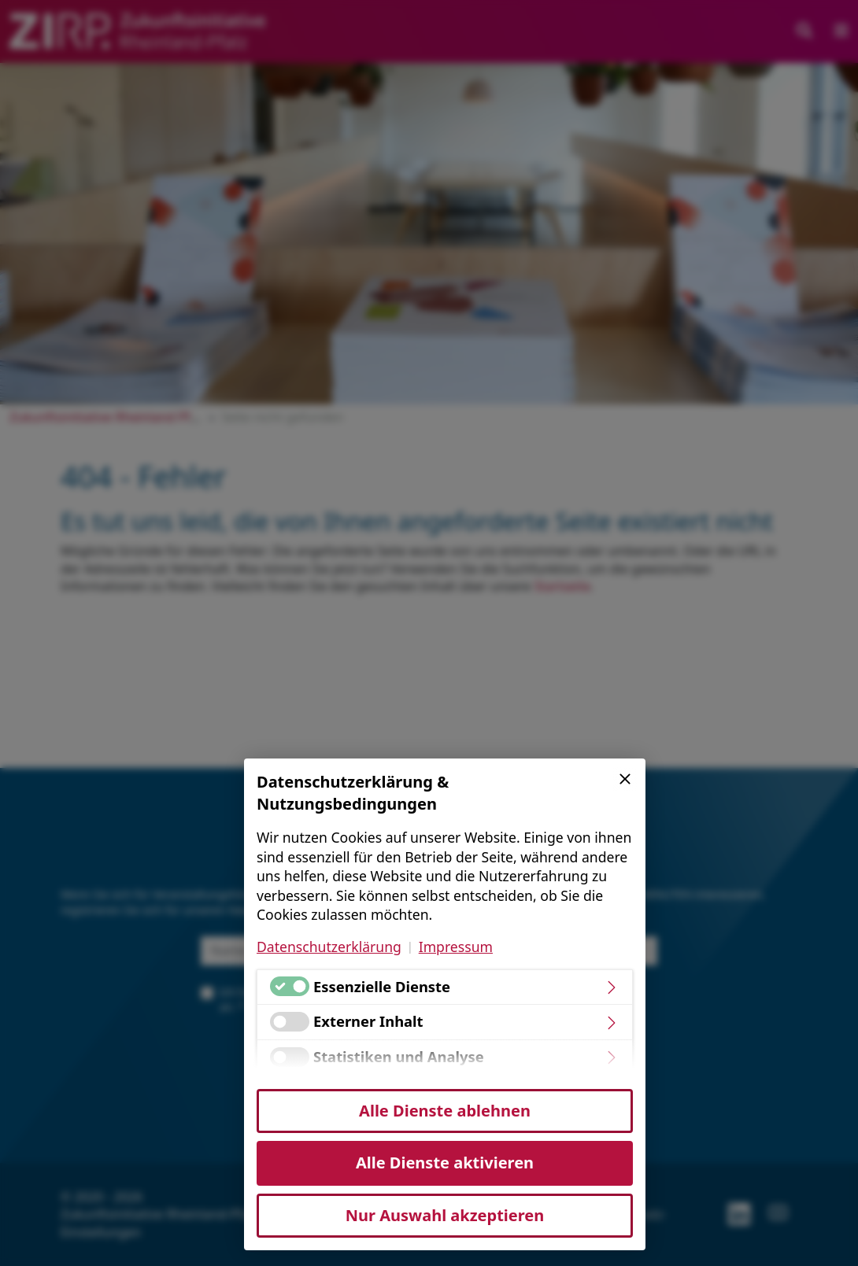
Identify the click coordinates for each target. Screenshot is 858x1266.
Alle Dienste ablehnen (445, 1110)
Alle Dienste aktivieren (445, 1162)
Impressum (456, 946)
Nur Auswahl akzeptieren (445, 1215)
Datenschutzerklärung (329, 946)
